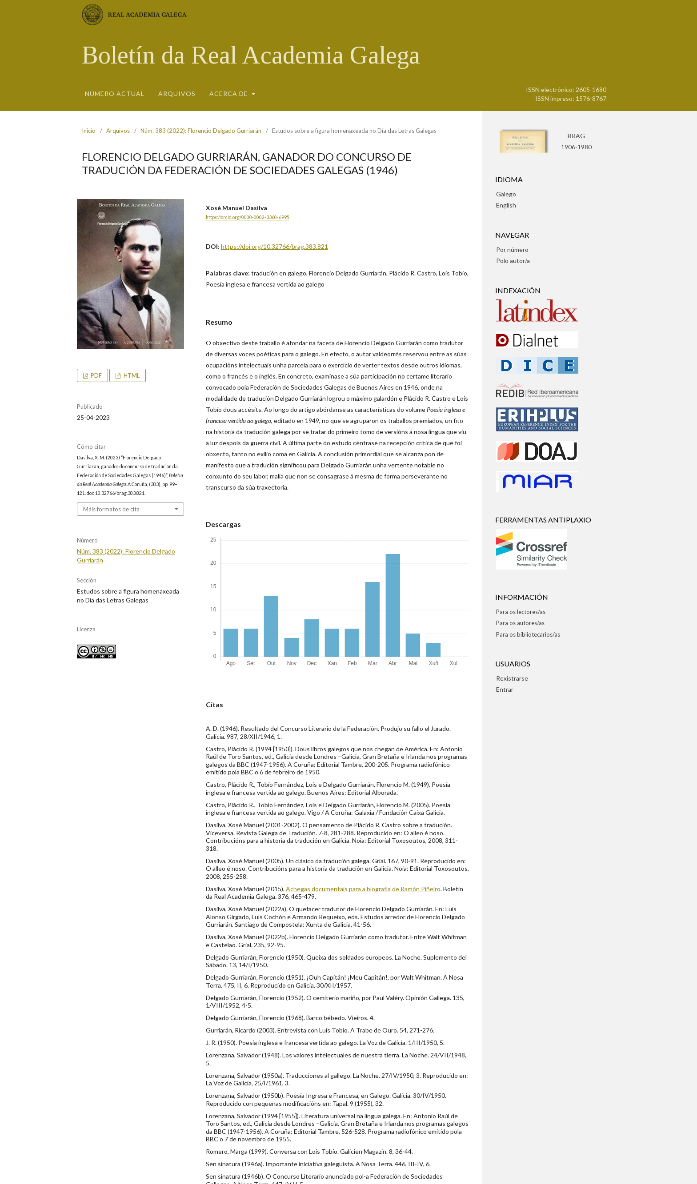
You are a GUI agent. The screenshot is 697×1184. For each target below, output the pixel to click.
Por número (512, 249)
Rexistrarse (512, 678)
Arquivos (177, 93)
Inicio (89, 130)
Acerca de (229, 93)
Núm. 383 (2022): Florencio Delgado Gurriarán (200, 130)
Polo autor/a (513, 260)
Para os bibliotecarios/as (528, 634)
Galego (506, 194)
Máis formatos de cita (111, 509)
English (506, 205)
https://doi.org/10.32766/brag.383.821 (274, 246)
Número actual (114, 93)
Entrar (504, 689)
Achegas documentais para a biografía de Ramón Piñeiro (363, 889)
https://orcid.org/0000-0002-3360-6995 (247, 217)
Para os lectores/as (520, 611)
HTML (131, 375)
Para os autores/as (520, 622)
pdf (95, 375)
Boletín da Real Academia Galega (251, 55)
